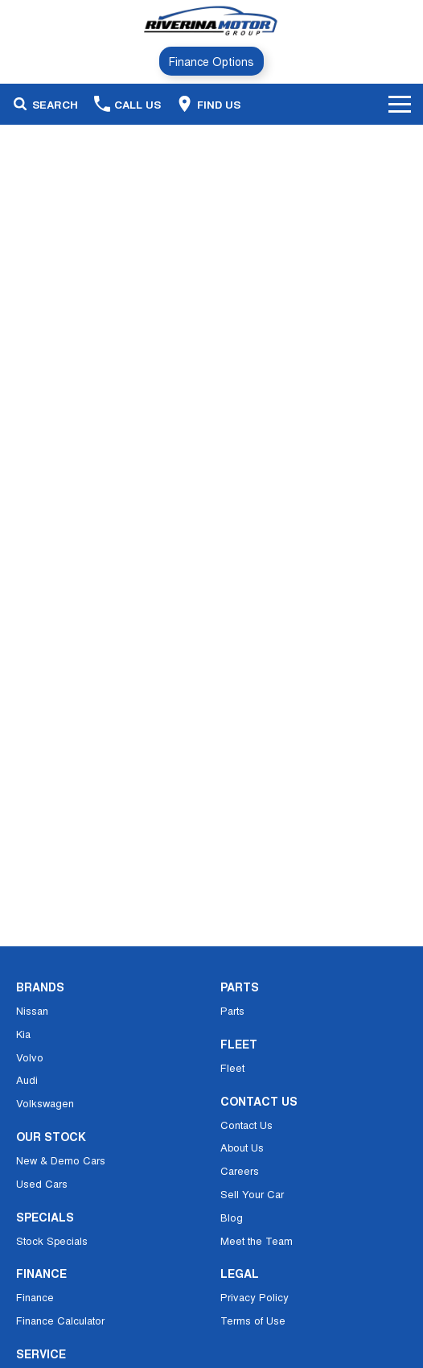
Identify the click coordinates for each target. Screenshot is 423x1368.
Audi (27, 1079)
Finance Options (211, 61)
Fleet (232, 1067)
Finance (35, 1296)
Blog (231, 1217)
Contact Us (246, 1124)
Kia (23, 1033)
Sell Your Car (252, 1193)
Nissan (32, 1010)
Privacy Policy (254, 1296)
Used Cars (42, 1183)
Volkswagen (45, 1102)
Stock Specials (52, 1240)
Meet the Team (256, 1240)
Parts (232, 1010)
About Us (242, 1147)
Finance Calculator (60, 1320)
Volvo (29, 1057)
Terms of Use (252, 1320)
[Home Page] (211, 21)
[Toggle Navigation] (399, 104)
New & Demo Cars (60, 1160)
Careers (239, 1170)
